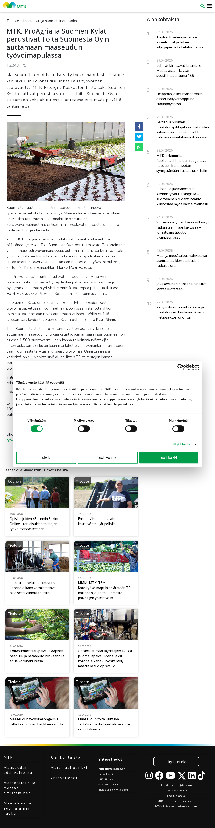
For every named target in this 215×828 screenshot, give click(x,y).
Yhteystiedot (64, 778)
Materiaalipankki (69, 767)
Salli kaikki (169, 457)
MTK (8, 757)
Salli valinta (107, 457)
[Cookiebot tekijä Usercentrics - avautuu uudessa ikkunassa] (180, 367)
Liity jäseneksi (176, 761)
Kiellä (46, 457)
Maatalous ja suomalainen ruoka (17, 808)
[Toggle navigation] (208, 6)
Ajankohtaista (66, 757)
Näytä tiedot (182, 444)
